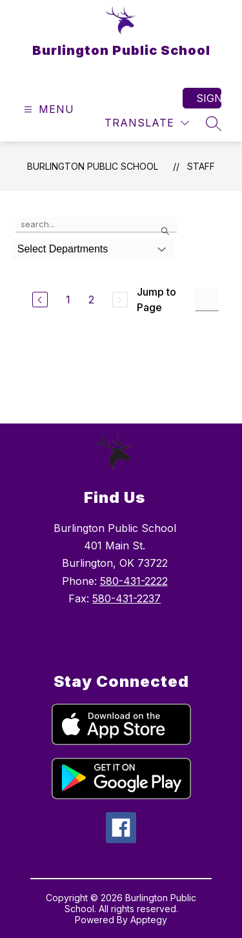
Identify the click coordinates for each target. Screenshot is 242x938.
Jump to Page (156, 299)
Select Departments (62, 248)
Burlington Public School (92, 166)
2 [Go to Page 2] (91, 299)
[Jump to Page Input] (207, 300)
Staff (201, 166)
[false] (96, 224)
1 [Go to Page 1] (68, 299)
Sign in (208, 98)
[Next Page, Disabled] (120, 299)
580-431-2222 (134, 581)
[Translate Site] (146, 123)
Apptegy (148, 919)
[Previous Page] (40, 299)
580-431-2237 (126, 598)
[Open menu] (47, 109)
